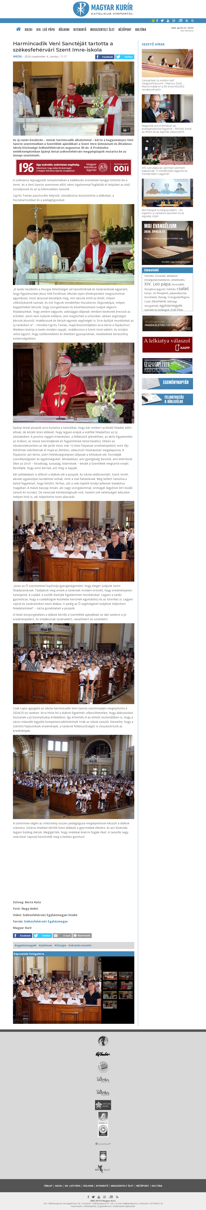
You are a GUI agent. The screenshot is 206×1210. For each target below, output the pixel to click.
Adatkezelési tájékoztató (124, 1206)
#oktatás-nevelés (79, 945)
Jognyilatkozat (104, 1206)
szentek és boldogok (156, 310)
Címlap (48, 1185)
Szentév (149, 276)
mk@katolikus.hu (129, 1203)
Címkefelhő (151, 270)
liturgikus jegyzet (154, 289)
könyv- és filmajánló (156, 293)
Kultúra (140, 29)
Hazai (28, 29)
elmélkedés (178, 280)
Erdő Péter (177, 310)
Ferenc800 (178, 284)
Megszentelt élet (102, 29)
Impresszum (76, 1206)
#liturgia (60, 945)
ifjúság (162, 297)
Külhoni (64, 29)
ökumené (159, 301)
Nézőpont (124, 29)
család (183, 288)
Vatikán (171, 289)
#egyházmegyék (25, 945)
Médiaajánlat (90, 1206)
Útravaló (160, 276)
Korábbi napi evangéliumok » (176, 261)
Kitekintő (79, 29)
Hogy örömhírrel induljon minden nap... (164, 231)
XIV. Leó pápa (45, 29)
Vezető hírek (153, 44)
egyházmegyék (171, 305)
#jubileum (45, 945)
